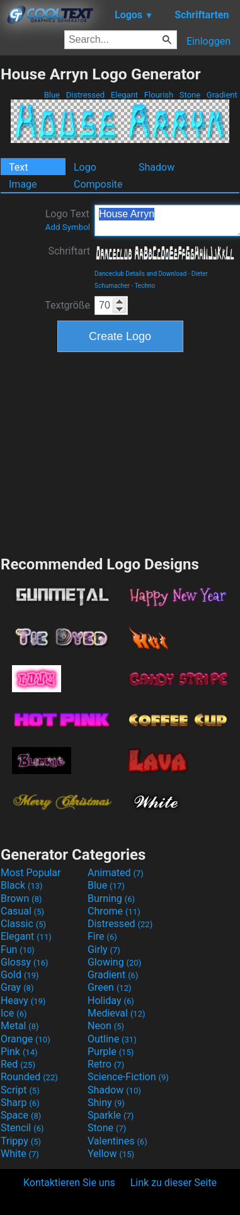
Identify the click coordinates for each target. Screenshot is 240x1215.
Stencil (22, 1128)
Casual (22, 911)
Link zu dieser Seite (173, 1183)
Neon (106, 1026)
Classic (23, 924)
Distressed (85, 95)
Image (23, 184)
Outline (112, 1039)
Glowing (114, 962)
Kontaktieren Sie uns (69, 1183)
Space (21, 1115)
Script (20, 1090)
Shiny (106, 1103)
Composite (98, 184)
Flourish (159, 95)
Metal (20, 1026)
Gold (20, 975)
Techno (144, 285)
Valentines (117, 1141)
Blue (52, 95)
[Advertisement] (120, 452)
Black (22, 885)
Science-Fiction (128, 1077)
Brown (21, 898)
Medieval (117, 1013)
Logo (85, 167)
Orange (25, 1039)
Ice (13, 1013)
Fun (18, 949)
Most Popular (31, 873)
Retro (106, 1064)
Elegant (124, 95)
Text (18, 167)
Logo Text (67, 220)
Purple (111, 1052)
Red (18, 1064)
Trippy (21, 1141)
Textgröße (67, 305)
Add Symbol (67, 227)
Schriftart (69, 251)
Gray (17, 987)
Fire (102, 936)
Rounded (29, 1077)
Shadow (156, 167)
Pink (19, 1052)
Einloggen (208, 41)
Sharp (20, 1103)
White (20, 1154)
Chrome (114, 911)
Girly (104, 949)
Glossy (25, 962)
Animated (116, 873)
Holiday (111, 1001)
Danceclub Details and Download (140, 273)
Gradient (222, 95)
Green (110, 987)
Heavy (23, 1001)
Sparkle (111, 1115)
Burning (111, 898)
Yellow (111, 1154)
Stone (190, 95)
